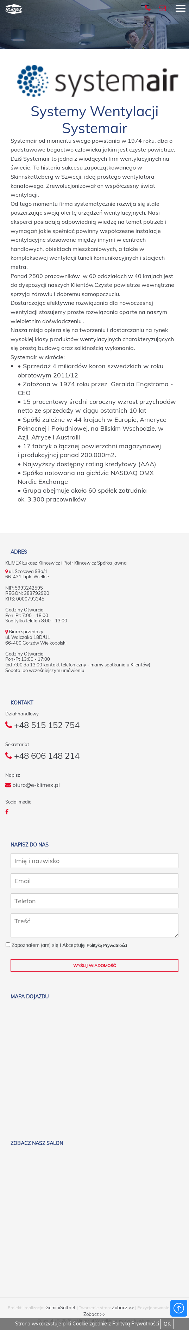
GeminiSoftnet (60, 1307)
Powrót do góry (178, 1308)
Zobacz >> (123, 1307)
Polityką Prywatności (135, 1323)
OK (167, 1324)
